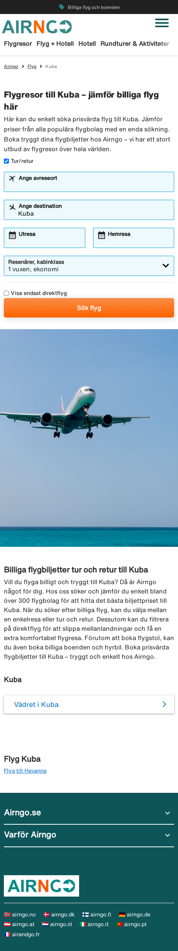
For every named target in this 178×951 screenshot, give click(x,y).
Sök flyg (89, 308)
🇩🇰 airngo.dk (59, 914)
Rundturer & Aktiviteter (134, 43)
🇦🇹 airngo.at (19, 924)
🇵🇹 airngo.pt (131, 924)
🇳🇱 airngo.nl (57, 924)
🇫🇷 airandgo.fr (22, 934)
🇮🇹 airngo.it (94, 924)
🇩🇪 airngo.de (134, 914)
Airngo (11, 66)
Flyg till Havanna (25, 770)
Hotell (87, 43)
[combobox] (94, 185)
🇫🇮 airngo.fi (96, 914)
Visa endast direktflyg (35, 293)
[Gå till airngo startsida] (37, 26)
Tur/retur (18, 161)
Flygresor (18, 43)
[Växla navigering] (162, 23)
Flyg (32, 66)
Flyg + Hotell (55, 43)
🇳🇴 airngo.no (20, 914)
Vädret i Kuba (36, 704)
